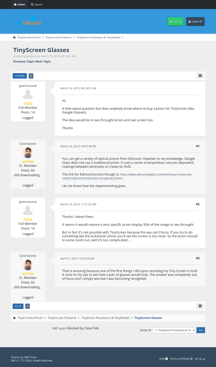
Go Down (20, 76)
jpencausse (28, 86)
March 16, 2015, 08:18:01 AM (80, 89)
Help (160, 359)
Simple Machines (45, 360)
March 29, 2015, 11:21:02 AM (80, 205)
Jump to (145, 331)
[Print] (200, 76)
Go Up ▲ (199, 359)
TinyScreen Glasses (43, 50)
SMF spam (59, 329)
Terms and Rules (179, 359)
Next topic (43, 62)
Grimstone (28, 144)
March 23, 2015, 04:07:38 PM (80, 147)
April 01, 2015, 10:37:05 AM (78, 259)
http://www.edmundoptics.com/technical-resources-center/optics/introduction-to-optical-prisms (122, 177)
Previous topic (23, 62)
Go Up (18, 307)
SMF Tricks (31, 357)
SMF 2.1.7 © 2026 (22, 360)
